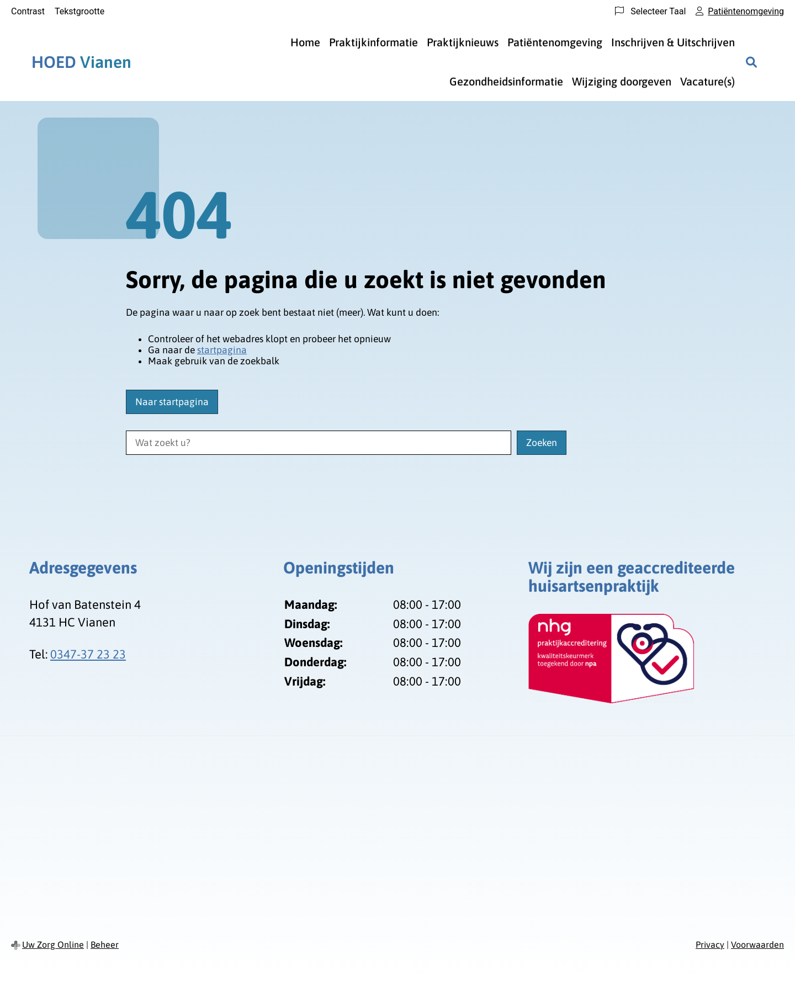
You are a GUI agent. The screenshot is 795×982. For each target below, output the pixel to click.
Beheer (105, 944)
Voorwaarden (757, 944)
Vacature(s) (707, 81)
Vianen (81, 61)
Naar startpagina (172, 401)
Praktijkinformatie (373, 42)
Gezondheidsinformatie (506, 81)
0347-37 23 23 (88, 654)
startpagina (222, 349)
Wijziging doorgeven (621, 81)
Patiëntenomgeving (554, 42)
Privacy (710, 944)
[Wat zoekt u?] (318, 443)
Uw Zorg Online (53, 944)
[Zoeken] (751, 62)
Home (305, 42)
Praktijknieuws (463, 42)
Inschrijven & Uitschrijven (673, 42)
